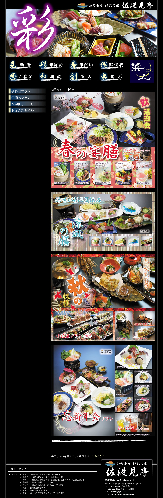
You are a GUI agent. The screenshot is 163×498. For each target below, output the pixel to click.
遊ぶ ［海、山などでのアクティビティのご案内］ (45, 493)
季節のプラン (21, 97)
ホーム (14, 474)
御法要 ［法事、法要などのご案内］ (39, 482)
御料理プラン (21, 91)
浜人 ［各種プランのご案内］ (36, 490)
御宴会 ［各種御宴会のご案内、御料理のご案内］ (45, 477)
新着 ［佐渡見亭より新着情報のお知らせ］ (42, 474)
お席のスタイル (22, 110)
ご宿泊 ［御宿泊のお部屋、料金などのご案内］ (44, 485)
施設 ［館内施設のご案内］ (35, 488)
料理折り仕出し (22, 104)
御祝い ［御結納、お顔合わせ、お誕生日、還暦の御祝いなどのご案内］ (54, 480)
